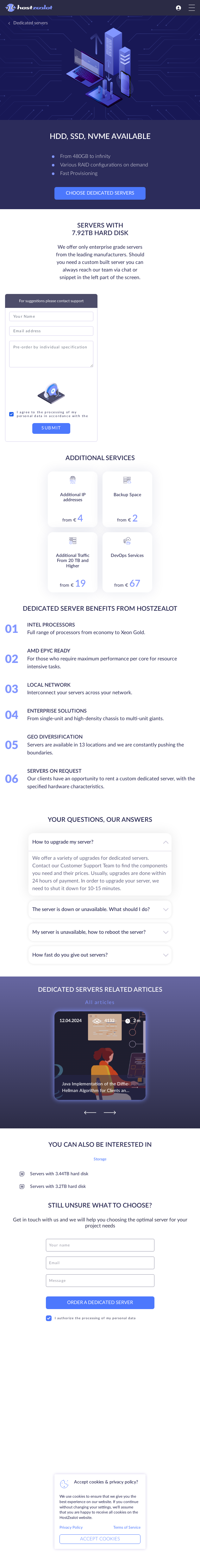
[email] (100, 1258)
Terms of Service (127, 1527)
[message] (100, 1276)
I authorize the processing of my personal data (91, 1313)
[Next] (110, 1108)
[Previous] (90, 1108)
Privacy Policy (71, 1527)
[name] (100, 1240)
